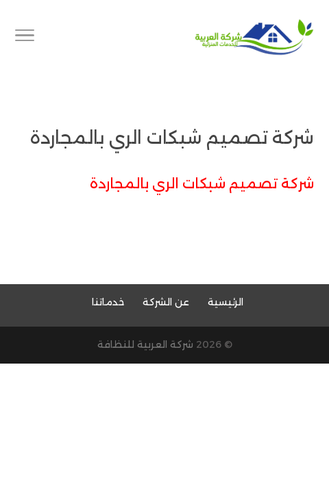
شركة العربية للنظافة (145, 344)
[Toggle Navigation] (24, 37)
